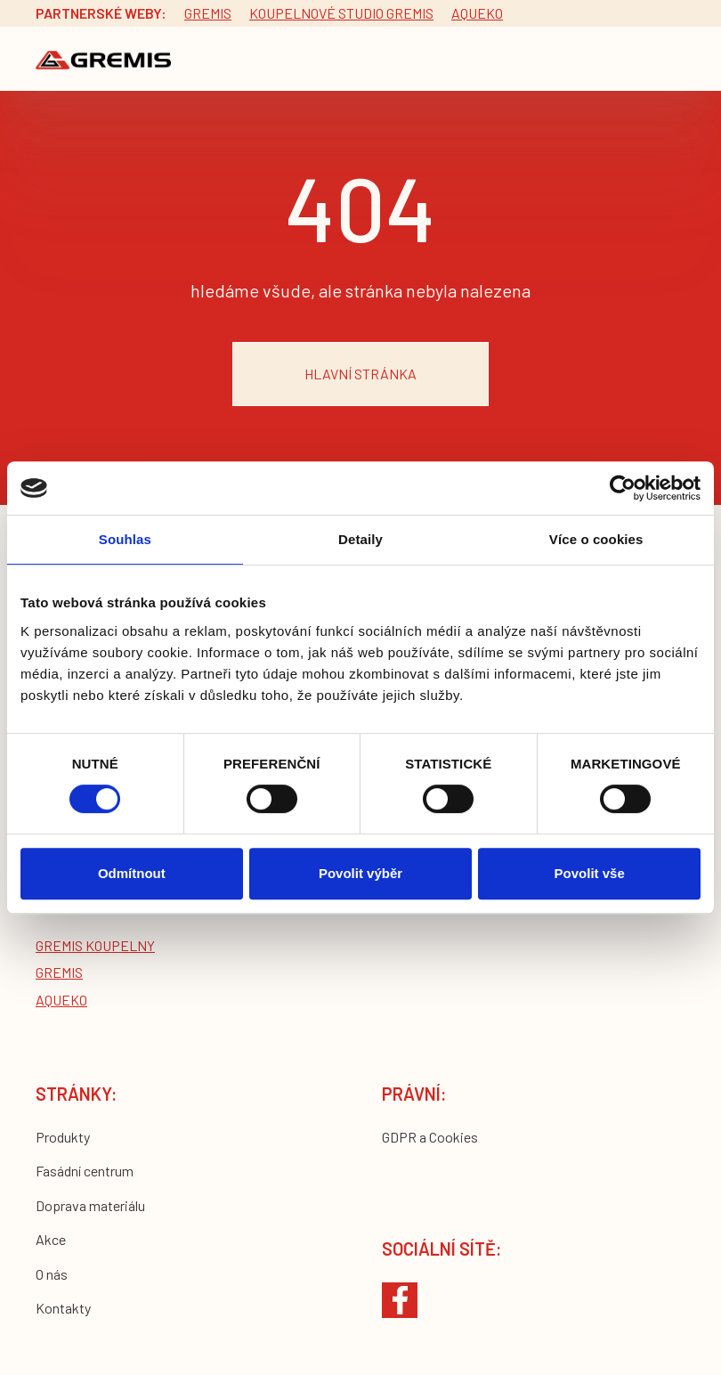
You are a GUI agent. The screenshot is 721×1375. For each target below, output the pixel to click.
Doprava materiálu (90, 1205)
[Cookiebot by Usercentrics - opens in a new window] (623, 488)
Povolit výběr (360, 873)
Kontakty (63, 1307)
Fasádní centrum (85, 1170)
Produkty (63, 1136)
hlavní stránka (360, 373)
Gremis (207, 12)
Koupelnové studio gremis (341, 12)
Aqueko (477, 12)
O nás (52, 1273)
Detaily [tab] (360, 539)
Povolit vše (590, 873)
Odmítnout (132, 873)
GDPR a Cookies (430, 1136)
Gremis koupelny (95, 945)
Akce (51, 1239)
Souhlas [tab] (125, 539)
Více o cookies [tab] (596, 539)
